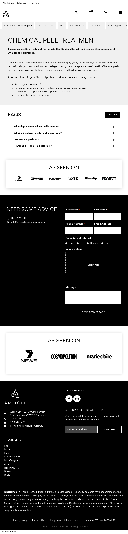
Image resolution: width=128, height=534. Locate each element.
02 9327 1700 (17, 419)
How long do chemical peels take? (33, 146)
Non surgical (96, 26)
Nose (107, 243)
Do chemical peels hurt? (27, 140)
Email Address (103, 224)
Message (70, 287)
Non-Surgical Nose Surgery (18, 26)
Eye (82, 243)
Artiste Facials (77, 26)
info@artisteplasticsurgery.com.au (28, 427)
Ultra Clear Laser (46, 26)
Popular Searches (9, 532)
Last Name (101, 210)
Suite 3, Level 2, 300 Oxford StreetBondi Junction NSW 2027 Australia (29, 414)
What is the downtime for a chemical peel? (38, 133)
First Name (72, 210)
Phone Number (75, 224)
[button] (76, 12)
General (94, 243)
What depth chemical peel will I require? (36, 127)
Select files (93, 265)
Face (71, 243)
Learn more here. (24, 510)
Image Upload (73, 249)
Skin (62, 26)
